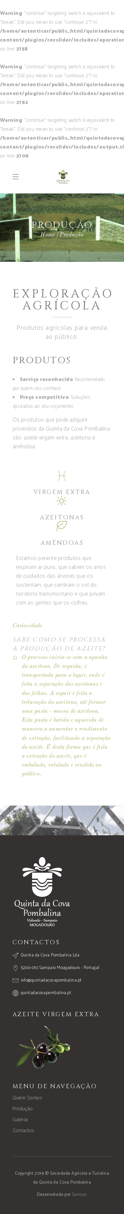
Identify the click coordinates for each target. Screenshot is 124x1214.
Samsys (79, 1194)
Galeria (20, 1120)
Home (47, 234)
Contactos (23, 1131)
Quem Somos (27, 1098)
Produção (23, 1109)
